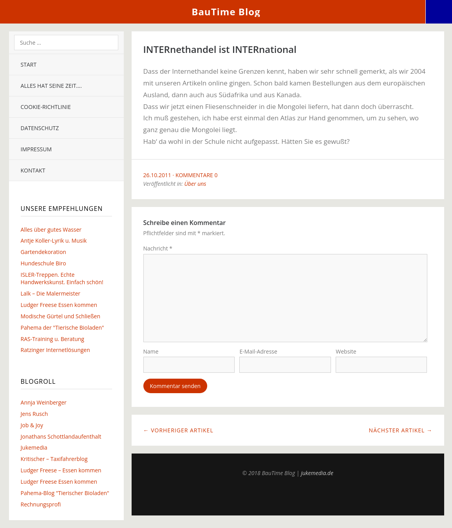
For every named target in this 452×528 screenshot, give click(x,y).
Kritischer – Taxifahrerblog (54, 459)
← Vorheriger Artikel (178, 431)
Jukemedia (34, 447)
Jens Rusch (34, 413)
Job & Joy (32, 425)
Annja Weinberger (44, 402)
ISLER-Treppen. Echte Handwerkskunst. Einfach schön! (62, 278)
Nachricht (158, 248)
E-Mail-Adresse (258, 353)
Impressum (36, 149)
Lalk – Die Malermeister (51, 293)
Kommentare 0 (196, 175)
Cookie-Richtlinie (46, 107)
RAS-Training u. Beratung (52, 339)
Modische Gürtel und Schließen (61, 316)
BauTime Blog (226, 11)
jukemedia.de (317, 474)
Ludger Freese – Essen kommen (61, 470)
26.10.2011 (157, 175)
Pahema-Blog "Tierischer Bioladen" (65, 493)
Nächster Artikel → (400, 431)
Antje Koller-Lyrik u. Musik (54, 240)
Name (151, 353)
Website (346, 353)
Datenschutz (40, 128)
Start (29, 64)
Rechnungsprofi (41, 504)
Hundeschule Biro (43, 263)
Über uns (195, 183)
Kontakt (33, 170)
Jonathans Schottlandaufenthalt (61, 436)
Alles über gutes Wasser (51, 229)
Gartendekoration (43, 252)
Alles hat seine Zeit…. (51, 85)
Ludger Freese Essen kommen (59, 304)
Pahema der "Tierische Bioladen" (62, 327)
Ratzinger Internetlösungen (55, 350)
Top (288, 497)
